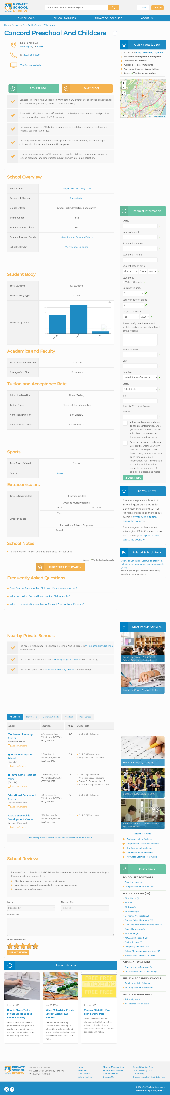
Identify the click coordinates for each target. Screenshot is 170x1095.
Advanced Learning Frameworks (142, 857)
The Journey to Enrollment (139, 848)
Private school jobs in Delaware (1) (141, 971)
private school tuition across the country (140, 519)
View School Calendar (76, 247)
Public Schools (85, 717)
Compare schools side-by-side (139, 886)
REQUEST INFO (27, 88)
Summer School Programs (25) (139, 920)
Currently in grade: (132, 288)
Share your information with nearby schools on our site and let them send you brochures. (146, 430)
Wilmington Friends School (99, 646)
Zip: (124, 396)
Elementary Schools (51, 717)
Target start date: (132, 312)
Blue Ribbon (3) (132, 898)
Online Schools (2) (133, 942)
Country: (127, 372)
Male (127, 282)
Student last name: (132, 255)
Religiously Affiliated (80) (137, 947)
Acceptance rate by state (137, 1004)
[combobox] (74, 7)
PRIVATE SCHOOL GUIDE (108, 18)
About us (82, 1070)
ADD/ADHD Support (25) (136, 938)
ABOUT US (147, 18)
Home (80, 1067)
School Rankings (85, 1077)
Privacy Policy (157, 1090)
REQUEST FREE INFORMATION (58, 567)
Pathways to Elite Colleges (139, 839)
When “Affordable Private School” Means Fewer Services (60, 1014)
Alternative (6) (131, 933)
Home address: (130, 350)
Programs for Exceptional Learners (143, 844)
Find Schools (84, 1073)
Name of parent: (131, 232)
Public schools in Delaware (137, 983)
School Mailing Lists (142, 1070)
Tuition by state (132, 999)
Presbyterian (76, 198)
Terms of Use (142, 1090)
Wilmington (26, 47)
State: (126, 384)
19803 (40, 47)
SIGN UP (157, 8)
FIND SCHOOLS (26, 18)
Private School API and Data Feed (149, 1077)
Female (138, 282)
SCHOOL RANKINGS (65, 18)
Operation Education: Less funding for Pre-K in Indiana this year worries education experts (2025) (142, 564)
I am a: (10, 902)
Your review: (13, 914)
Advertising (138, 1073)
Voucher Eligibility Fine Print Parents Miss (97, 1012)
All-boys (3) (130, 907)
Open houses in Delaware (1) (138, 967)
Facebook (12, 1089)
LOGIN (143, 8)
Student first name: (133, 244)
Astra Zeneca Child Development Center (20, 818)
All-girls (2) (130, 903)
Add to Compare (19, 746)
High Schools (31, 717)
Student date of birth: (134, 266)
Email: (126, 221)
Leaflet (149, 116)
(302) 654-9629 (32, 55)
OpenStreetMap (159, 116)
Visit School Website (30, 65)
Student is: (128, 278)
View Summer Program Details (77, 237)
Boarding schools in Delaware (139, 987)
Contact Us (108, 1077)
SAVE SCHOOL (80, 88)
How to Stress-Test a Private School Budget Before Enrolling (19, 1014)
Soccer (60, 473)
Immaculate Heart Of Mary (22, 777)
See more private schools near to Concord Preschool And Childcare (60, 838)
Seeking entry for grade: (135, 300)
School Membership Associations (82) (143, 951)
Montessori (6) (132, 911)
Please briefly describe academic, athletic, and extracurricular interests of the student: (142, 327)
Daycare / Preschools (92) (137, 916)
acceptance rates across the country (141, 537)
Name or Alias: (68, 902)
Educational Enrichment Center (22, 797)
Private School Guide (113, 1070)
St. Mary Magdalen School (67, 660)
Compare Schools (111, 1073)
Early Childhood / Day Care (77, 189)
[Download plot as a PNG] (109, 302)
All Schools (15, 717)
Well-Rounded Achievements (140, 852)
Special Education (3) (135, 929)
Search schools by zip (135, 882)
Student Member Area (113, 1067)
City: (125, 361)
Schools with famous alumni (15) (140, 955)
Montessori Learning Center (59, 670)
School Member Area (143, 1067)
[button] (10, 946)
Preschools (69, 717)
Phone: (126, 412)
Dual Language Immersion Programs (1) (143, 925)
